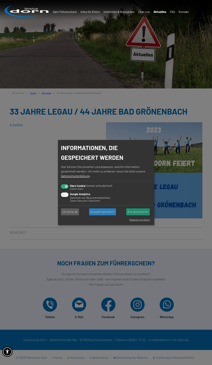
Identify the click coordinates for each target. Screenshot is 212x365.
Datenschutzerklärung (75, 176)
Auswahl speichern (102, 212)
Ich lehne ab (70, 212)
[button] (7, 351)
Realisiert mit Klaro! (139, 219)
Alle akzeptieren (138, 212)
